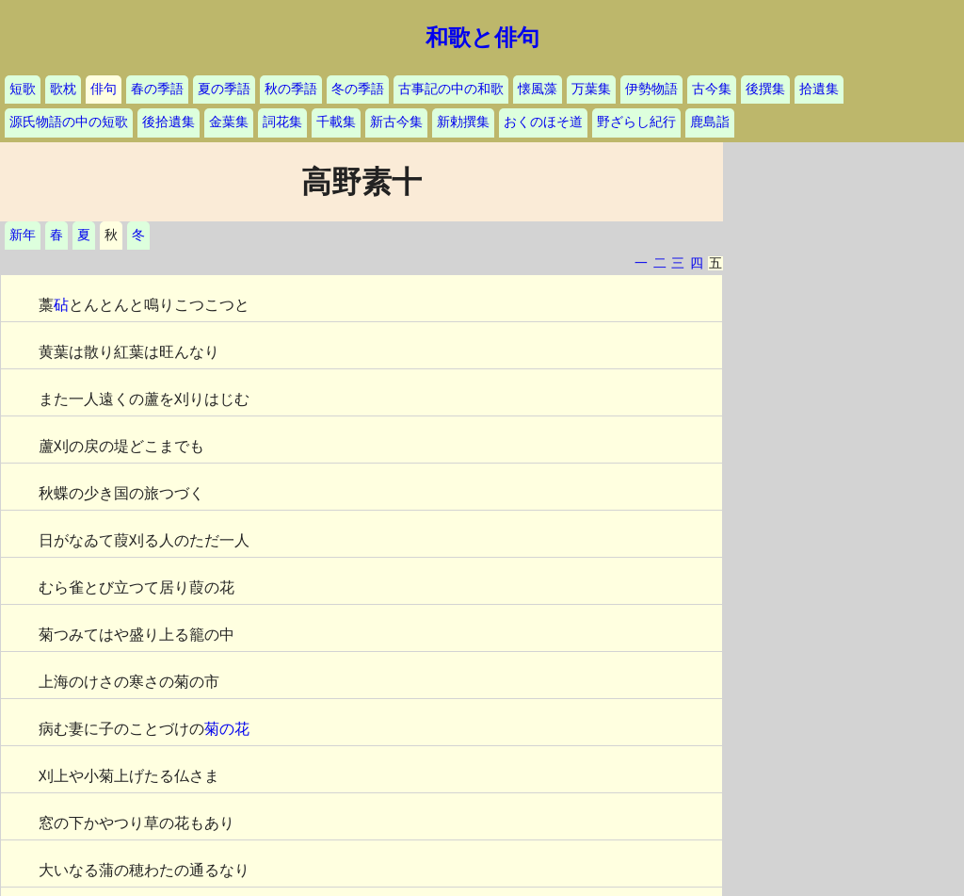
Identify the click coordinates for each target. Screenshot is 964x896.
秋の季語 (291, 89)
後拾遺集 (168, 122)
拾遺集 (819, 89)
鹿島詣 (710, 122)
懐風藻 (537, 89)
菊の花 (226, 729)
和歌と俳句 (482, 37)
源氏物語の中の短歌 (68, 122)
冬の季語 (357, 89)
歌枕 (63, 89)
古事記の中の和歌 (451, 89)
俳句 (103, 89)
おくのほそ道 (543, 122)
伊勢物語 (651, 89)
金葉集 (229, 122)
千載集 (336, 122)
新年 (22, 235)
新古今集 (396, 122)
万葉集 (591, 89)
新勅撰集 (463, 122)
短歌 (22, 89)
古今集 (711, 89)
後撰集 (765, 89)
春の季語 (157, 89)
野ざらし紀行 (636, 122)
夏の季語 (224, 89)
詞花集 (282, 122)
